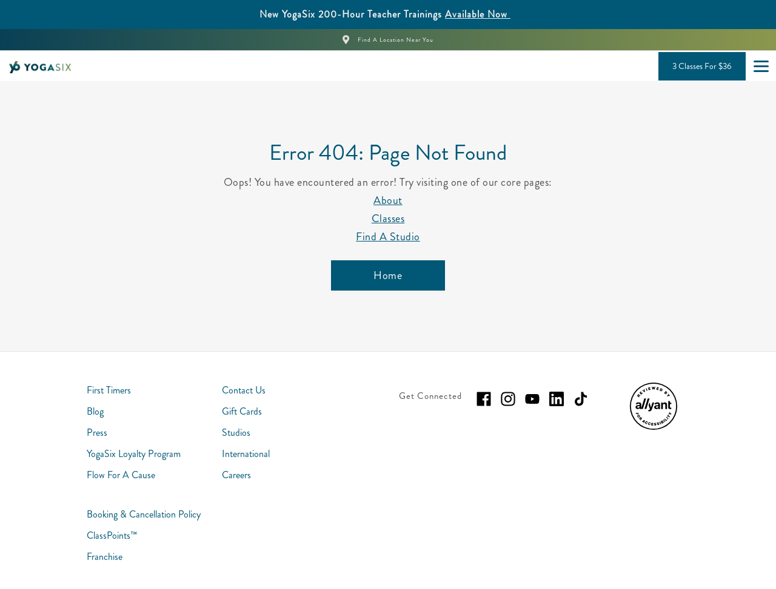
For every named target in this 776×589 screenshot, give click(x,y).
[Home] (388, 275)
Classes (388, 218)
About (388, 200)
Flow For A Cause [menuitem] (121, 475)
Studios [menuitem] (236, 432)
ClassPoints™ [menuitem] (112, 535)
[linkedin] (556, 399)
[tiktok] (581, 399)
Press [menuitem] (97, 432)
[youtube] (532, 399)
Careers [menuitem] (236, 475)
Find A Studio (388, 237)
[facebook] (484, 399)
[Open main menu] (761, 66)
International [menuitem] (246, 454)
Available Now (477, 14)
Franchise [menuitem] (104, 557)
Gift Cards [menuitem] (242, 411)
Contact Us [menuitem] (244, 390)
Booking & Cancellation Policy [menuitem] (144, 514)
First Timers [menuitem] (109, 390)
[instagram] (508, 399)
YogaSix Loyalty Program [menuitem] (134, 454)
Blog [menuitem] (95, 411)
